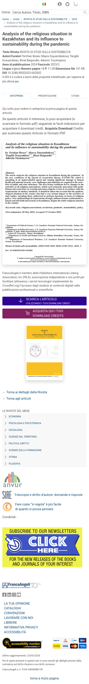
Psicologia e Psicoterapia (25, 423)
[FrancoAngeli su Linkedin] (9, 595)
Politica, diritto (19, 443)
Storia (13, 457)
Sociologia (15, 430)
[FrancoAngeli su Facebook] (4, 595)
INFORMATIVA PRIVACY (21, 627)
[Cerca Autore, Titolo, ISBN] (46, 12)
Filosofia (14, 463)
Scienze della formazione (25, 450)
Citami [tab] (75, 95)
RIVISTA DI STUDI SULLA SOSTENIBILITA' (45, 19)
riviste (16, 19)
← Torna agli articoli (16, 398)
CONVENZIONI (14, 613)
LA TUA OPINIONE (17, 603)
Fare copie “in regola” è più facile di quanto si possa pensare (38, 506)
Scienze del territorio (23, 436)
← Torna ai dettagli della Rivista (24, 392)
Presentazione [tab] (47, 95)
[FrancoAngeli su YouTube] (19, 595)
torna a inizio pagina (44, 678)
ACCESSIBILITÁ (15, 632)
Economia (15, 416)
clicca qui (13, 81)
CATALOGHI (12, 608)
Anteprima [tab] (16, 95)
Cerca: (6, 12)
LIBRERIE (10, 622)
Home (5, 19)
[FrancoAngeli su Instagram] (14, 595)
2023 (74, 19)
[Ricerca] (85, 12)
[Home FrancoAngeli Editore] (16, 5)
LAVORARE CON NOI (18, 618)
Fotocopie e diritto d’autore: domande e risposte (48, 495)
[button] (43, 4)
